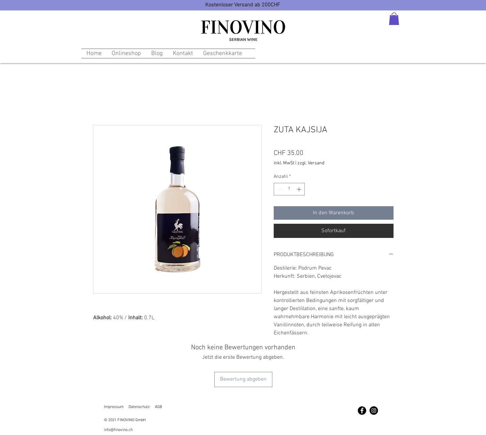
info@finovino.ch (118, 430)
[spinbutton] (289, 189)
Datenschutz (139, 407)
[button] (394, 18)
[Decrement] (279, 189)
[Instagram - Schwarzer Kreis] (374, 410)
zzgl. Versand (310, 163)
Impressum (114, 407)
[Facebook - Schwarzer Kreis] (362, 410)
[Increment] (299, 189)
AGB (158, 407)
